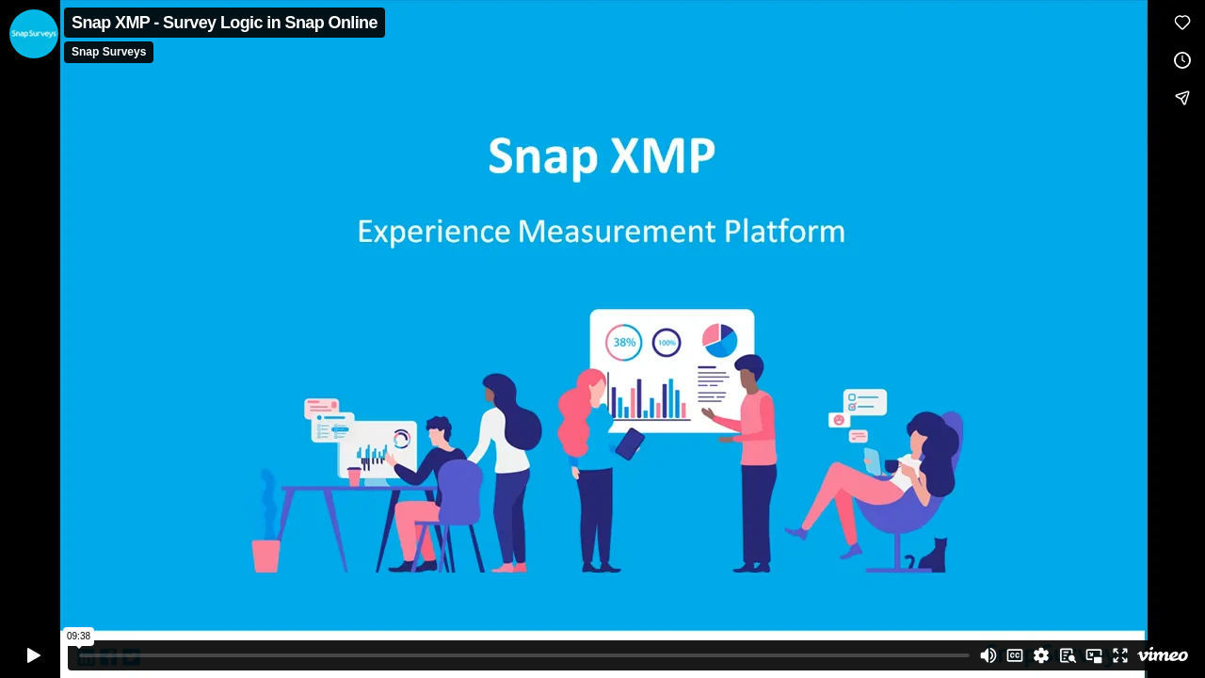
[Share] (1182, 98)
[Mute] (988, 655)
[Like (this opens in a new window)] (1182, 23)
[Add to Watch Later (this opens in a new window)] (1182, 60)
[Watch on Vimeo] (1162, 655)
